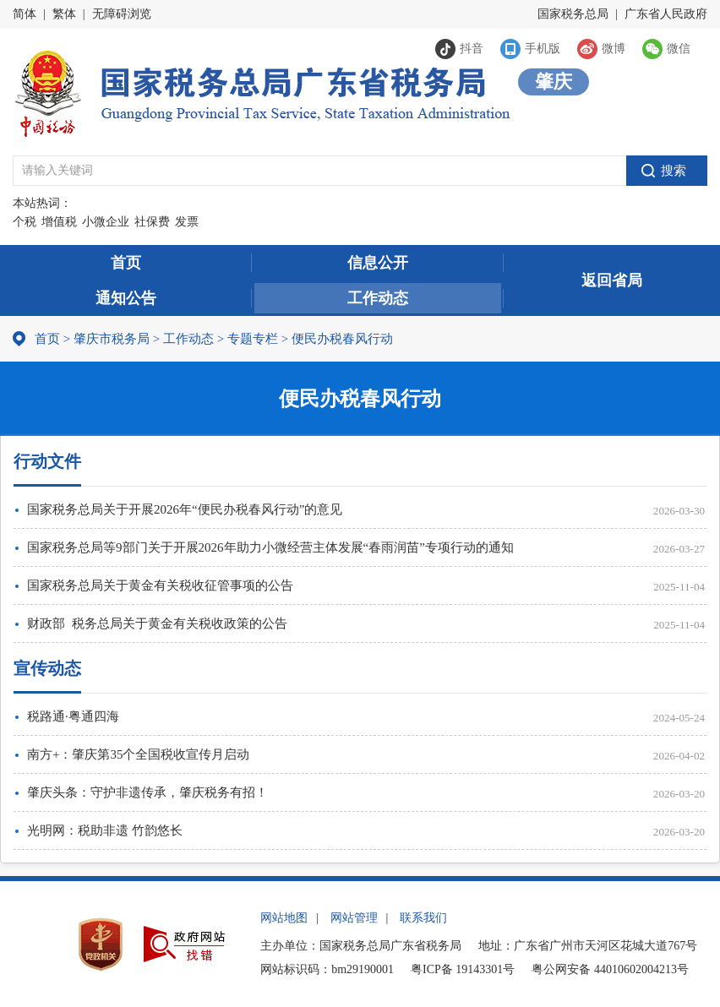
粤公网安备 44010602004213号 (610, 969)
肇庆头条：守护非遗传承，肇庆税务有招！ (147, 792)
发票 (187, 221)
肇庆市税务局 (112, 339)
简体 (24, 14)
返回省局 (611, 280)
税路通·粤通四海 (73, 716)
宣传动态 (47, 668)
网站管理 (354, 918)
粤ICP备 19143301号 (463, 969)
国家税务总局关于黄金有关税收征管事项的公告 (160, 585)
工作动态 (377, 298)
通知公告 (125, 298)
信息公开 (377, 262)
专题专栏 (252, 339)
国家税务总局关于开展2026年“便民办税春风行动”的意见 (184, 509)
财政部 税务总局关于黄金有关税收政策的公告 (157, 623)
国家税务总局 (572, 14)
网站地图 (284, 918)
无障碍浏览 (121, 14)
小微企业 (105, 221)
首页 (126, 262)
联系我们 (423, 918)
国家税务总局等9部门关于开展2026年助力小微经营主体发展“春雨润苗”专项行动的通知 (270, 547)
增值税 (59, 221)
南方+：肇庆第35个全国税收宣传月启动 (138, 754)
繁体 (64, 14)
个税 (24, 221)
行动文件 (47, 461)
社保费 (152, 221)
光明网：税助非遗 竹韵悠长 (105, 830)
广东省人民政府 (666, 14)
